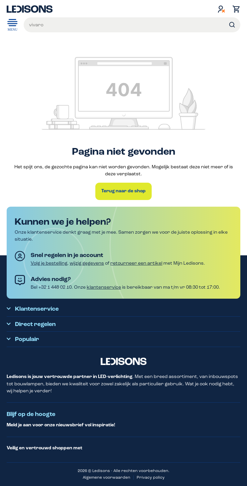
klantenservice (104, 287)
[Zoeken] (232, 24)
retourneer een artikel (136, 263)
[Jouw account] (221, 9)
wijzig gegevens (87, 263)
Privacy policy (151, 477)
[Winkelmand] (234, 9)
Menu (12, 24)
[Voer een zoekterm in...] (132, 24)
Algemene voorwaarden (106, 477)
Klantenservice (37, 309)
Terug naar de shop (123, 191)
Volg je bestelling (49, 263)
